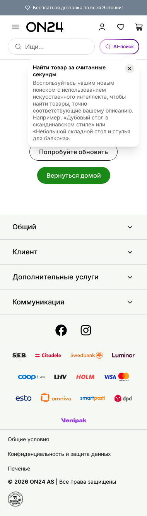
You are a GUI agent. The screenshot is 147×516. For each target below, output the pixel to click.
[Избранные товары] (120, 27)
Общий (73, 227)
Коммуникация (73, 302)
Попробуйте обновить (73, 152)
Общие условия (28, 439)
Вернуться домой (73, 175)
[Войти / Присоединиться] (102, 27)
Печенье (19, 468)
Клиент (73, 252)
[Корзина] (139, 27)
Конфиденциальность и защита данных (59, 453)
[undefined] (15, 27)
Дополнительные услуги (73, 277)
